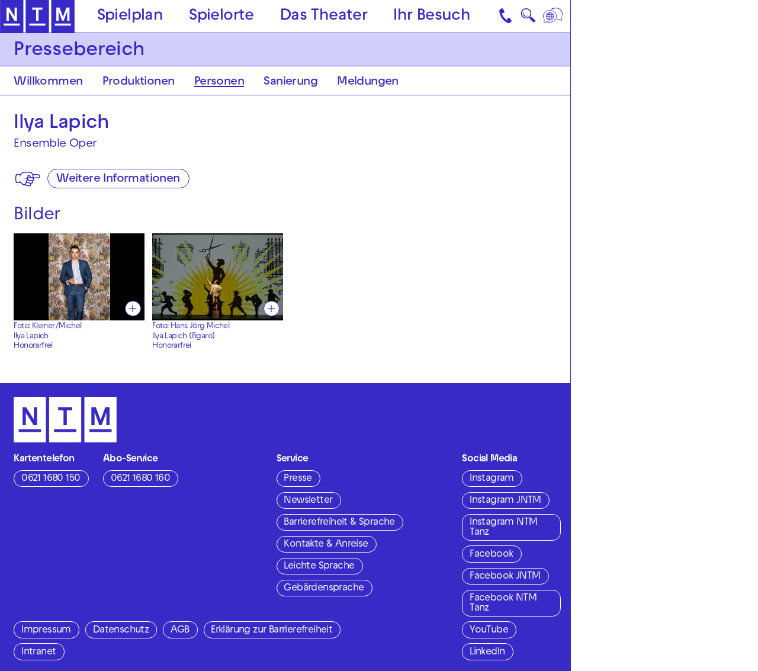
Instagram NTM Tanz (503, 528)
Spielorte (221, 16)
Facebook (491, 555)
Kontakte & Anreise (326, 545)
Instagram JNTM (505, 501)
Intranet (38, 652)
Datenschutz (121, 630)
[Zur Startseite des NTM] (37, 16)
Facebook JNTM (505, 577)
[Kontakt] (506, 16)
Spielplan (130, 16)
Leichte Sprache (319, 567)
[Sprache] (554, 16)
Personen (219, 82)
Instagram (492, 479)
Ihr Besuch (431, 16)
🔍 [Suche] (528, 18)
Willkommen (48, 82)
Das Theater (323, 16)
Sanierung (290, 82)
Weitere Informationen (117, 179)
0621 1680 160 (140, 479)
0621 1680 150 (50, 479)
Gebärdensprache (324, 588)
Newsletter (308, 501)
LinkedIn (487, 652)
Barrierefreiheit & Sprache (339, 523)
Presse (297, 479)
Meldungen (368, 82)
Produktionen (138, 82)
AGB (180, 630)
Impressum (46, 630)
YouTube (489, 630)
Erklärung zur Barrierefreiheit (271, 630)
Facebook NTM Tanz (503, 604)
